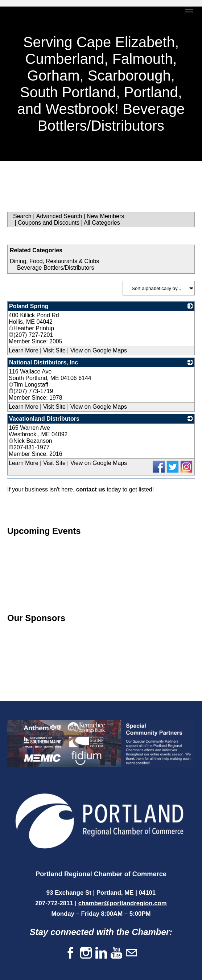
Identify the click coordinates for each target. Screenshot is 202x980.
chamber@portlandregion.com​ (122, 903)
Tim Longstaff (28, 384)
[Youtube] (116, 953)
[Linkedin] (101, 953)
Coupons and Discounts (48, 223)
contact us (90, 489)
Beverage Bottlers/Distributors (55, 268)
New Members (105, 216)
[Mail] (131, 953)
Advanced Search (59, 216)
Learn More (23, 350)
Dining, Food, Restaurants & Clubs (54, 261)
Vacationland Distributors (44, 419)
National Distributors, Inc (43, 362)
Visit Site (54, 350)
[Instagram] (86, 953)
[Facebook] (71, 953)
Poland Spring (28, 306)
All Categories (102, 223)
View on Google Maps (98, 350)
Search (22, 216)
